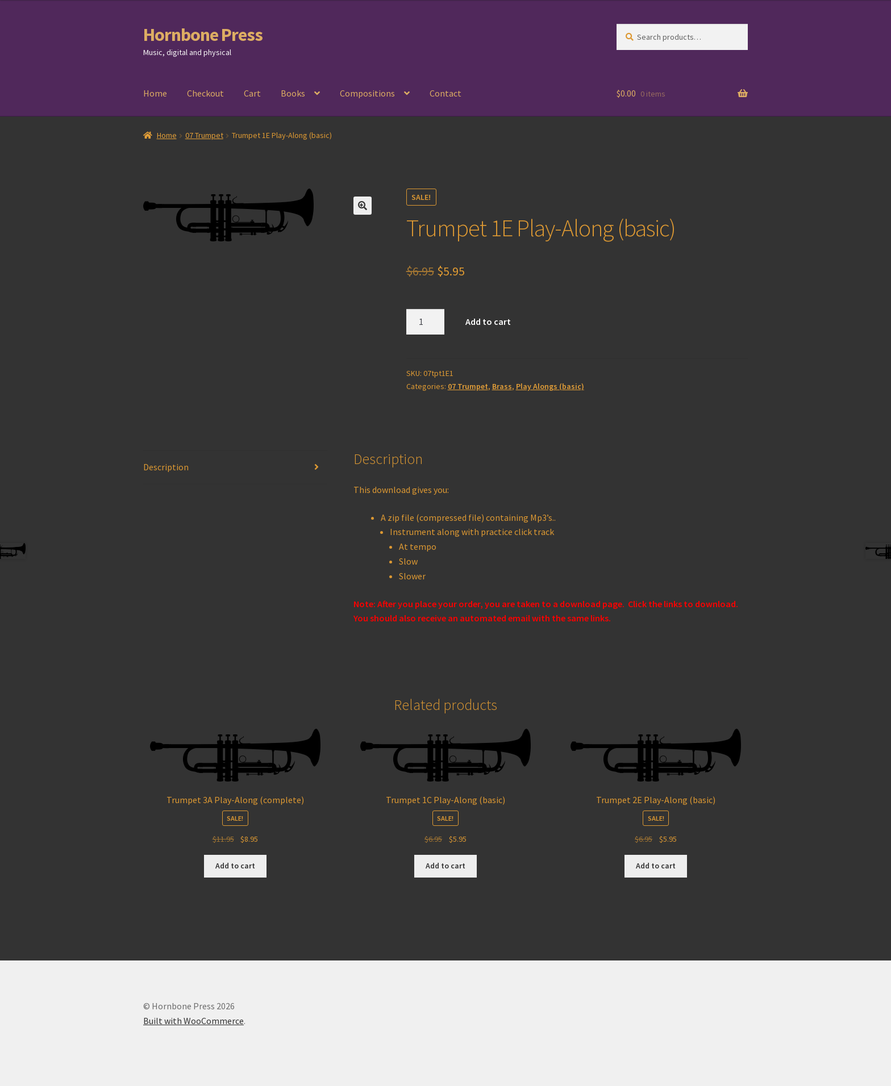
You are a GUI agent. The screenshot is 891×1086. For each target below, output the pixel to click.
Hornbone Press (203, 34)
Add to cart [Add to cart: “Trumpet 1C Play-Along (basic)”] (445, 866)
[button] (362, 206)
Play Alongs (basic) (550, 386)
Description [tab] (166, 467)
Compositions (367, 93)
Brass (502, 386)
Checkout (205, 93)
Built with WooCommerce (193, 1020)
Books (293, 93)
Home (155, 93)
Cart (252, 93)
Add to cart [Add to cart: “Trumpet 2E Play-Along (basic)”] (656, 866)
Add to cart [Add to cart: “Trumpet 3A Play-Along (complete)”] (235, 866)
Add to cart (488, 321)
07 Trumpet (204, 135)
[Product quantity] (425, 322)
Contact (445, 93)
